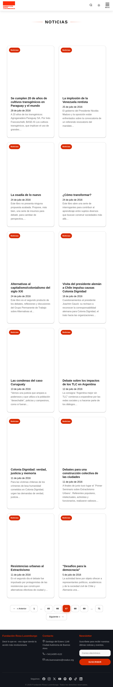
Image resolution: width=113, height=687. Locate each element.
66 (57, 606)
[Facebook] (43, 677)
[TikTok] (75, 677)
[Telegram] (70, 677)
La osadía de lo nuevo (26, 194)
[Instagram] (49, 677)
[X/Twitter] (54, 677)
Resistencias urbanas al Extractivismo (27, 566)
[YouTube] (59, 677)
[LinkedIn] (80, 677)
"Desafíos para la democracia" (74, 566)
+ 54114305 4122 (53, 652)
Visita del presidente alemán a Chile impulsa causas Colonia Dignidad (82, 287)
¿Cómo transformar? (77, 194)
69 (84, 606)
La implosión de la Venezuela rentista (75, 100)
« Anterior (21, 606)
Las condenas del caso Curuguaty (27, 381)
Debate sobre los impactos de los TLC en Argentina (81, 381)
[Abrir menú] (107, 5)
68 (75, 606)
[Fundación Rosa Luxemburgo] (9, 5)
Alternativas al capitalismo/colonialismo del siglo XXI (30, 287)
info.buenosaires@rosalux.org (59, 658)
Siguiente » (54, 614)
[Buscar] (91, 5)
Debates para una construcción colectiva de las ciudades (80, 472)
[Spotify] (65, 677)
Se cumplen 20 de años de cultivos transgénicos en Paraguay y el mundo (29, 102)
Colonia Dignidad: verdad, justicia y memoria (29, 470)
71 (99, 606)
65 (49, 606)
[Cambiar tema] (99, 5)
